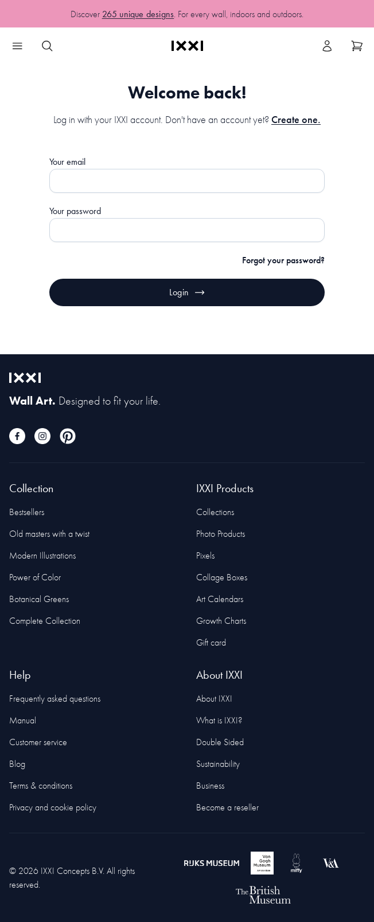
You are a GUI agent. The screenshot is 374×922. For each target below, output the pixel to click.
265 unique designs (138, 16)
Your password (75, 210)
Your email (67, 161)
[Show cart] (357, 46)
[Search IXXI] (47, 46)
